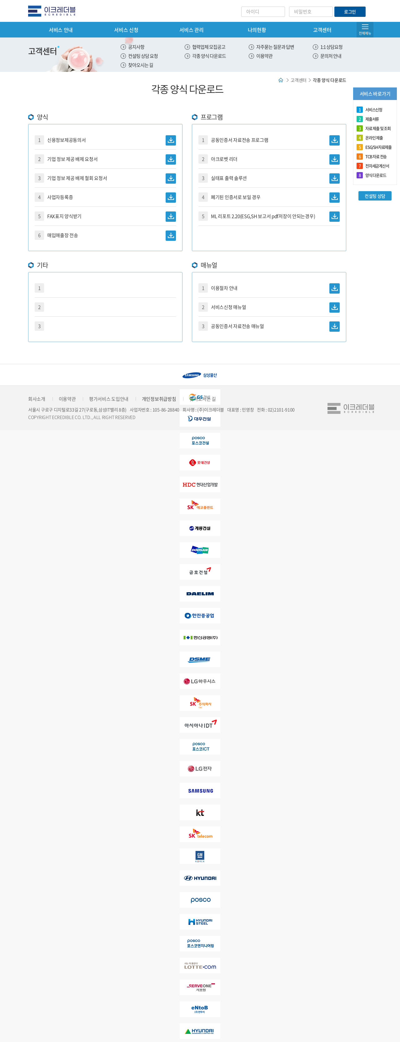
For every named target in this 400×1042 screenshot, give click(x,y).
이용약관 (264, 55)
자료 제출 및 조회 (374, 128)
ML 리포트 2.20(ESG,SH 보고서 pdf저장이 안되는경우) (269, 216)
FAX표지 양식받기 (105, 216)
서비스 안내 (61, 29)
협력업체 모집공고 (208, 46)
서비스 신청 (126, 29)
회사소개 (36, 398)
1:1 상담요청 (331, 46)
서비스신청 (369, 110)
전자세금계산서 (373, 166)
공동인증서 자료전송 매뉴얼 (269, 326)
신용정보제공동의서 (105, 140)
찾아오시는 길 (140, 65)
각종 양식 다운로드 (209, 55)
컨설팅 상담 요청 (143, 55)
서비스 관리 (191, 29)
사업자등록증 (105, 197)
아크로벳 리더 (269, 159)
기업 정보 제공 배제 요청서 (105, 159)
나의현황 (257, 29)
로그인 (350, 11)
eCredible (54, 11)
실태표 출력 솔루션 (269, 178)
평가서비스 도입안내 (108, 398)
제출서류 (368, 119)
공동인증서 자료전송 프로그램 (269, 140)
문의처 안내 (330, 55)
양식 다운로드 (371, 175)
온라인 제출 (370, 138)
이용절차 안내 (269, 288)
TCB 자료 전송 (372, 156)
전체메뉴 (365, 33)
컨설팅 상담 (375, 196)
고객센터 (322, 29)
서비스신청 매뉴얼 (269, 307)
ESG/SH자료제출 (374, 147)
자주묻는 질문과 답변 (275, 46)
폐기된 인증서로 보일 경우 (269, 197)
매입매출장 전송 (105, 236)
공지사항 (136, 46)
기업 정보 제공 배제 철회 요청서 (105, 178)
